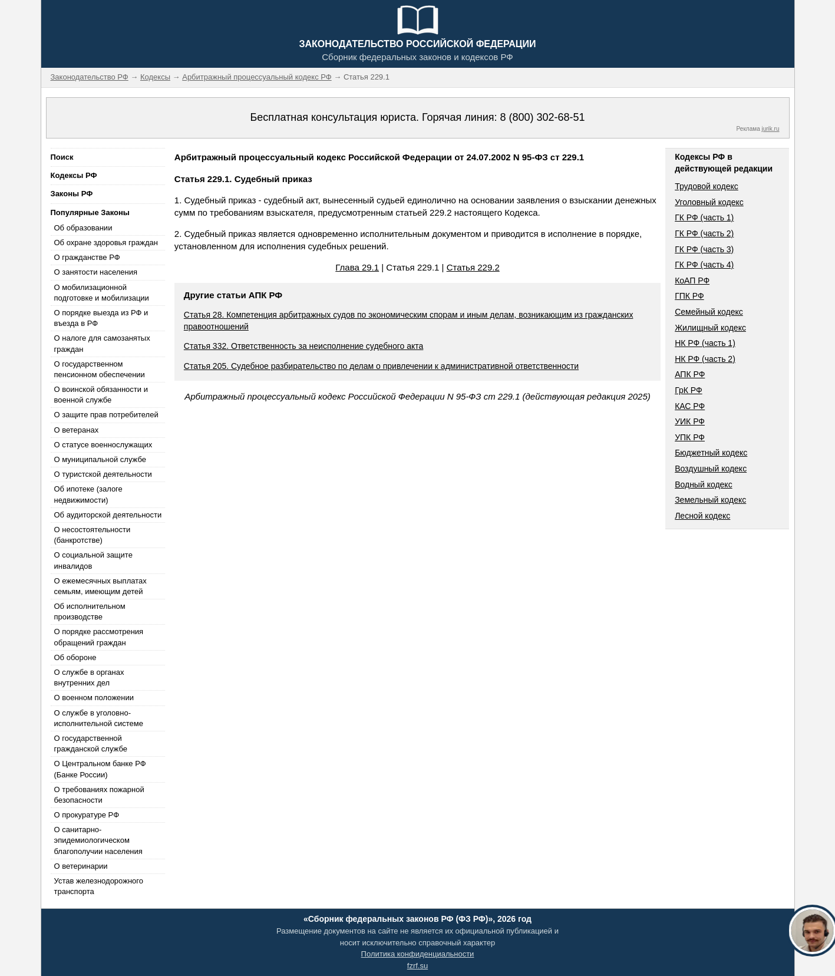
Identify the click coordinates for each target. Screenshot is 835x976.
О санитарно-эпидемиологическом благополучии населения (98, 840)
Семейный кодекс (709, 311)
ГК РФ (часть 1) (704, 217)
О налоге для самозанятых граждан (102, 343)
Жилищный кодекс (710, 327)
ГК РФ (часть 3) (704, 249)
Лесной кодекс (702, 515)
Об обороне (75, 657)
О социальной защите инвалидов (93, 560)
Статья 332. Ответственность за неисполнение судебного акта (304, 346)
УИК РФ (690, 421)
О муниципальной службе (100, 459)
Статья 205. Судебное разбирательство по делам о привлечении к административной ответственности (381, 366)
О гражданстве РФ (87, 257)
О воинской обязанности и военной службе (101, 394)
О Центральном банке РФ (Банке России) (100, 769)
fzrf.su (417, 965)
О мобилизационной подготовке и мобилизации (101, 292)
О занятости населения (96, 272)
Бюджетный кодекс (711, 452)
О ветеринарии (81, 866)
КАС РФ (690, 406)
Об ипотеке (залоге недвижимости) (88, 494)
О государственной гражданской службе (90, 743)
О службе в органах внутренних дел (89, 677)
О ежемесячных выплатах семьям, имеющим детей (100, 586)
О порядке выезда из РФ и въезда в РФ (101, 318)
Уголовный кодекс (709, 202)
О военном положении (94, 697)
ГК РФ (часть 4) (704, 264)
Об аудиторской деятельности (108, 514)
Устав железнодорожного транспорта (98, 886)
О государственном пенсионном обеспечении (99, 369)
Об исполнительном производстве (90, 611)
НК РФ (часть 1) (705, 343)
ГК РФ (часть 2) (704, 233)
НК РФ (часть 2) (705, 359)
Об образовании (83, 227)
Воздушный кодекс (711, 468)
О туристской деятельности (103, 474)
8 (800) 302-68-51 (542, 117)
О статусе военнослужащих (103, 444)
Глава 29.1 (357, 267)
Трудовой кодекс (706, 186)
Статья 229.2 (473, 267)
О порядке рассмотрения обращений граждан (99, 637)
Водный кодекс (703, 484)
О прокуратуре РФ (87, 814)
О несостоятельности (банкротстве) (92, 535)
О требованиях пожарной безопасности (99, 794)
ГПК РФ (689, 296)
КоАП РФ (692, 280)
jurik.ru (770, 129)
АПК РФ (690, 374)
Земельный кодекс (710, 500)
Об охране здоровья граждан (106, 242)
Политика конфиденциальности (417, 953)
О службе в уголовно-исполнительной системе (99, 718)
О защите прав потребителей (106, 414)
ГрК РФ (688, 390)
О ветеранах (76, 430)
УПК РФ (690, 437)
